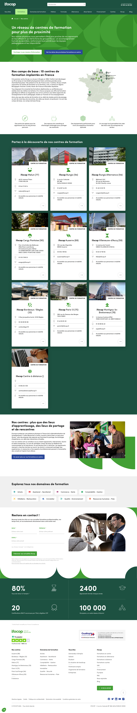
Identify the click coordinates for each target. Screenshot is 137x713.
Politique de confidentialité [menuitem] (36, 699)
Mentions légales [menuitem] (17, 699)
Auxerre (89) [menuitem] (16, 654)
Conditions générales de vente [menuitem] (72, 699)
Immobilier (48, 499)
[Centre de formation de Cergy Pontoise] (30, 246)
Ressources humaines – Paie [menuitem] (49, 674)
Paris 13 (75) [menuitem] (16, 668)
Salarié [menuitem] (71, 656)
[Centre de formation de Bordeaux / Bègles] (30, 314)
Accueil (15, 18)
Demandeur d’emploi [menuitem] (76, 654)
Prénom (47, 528)
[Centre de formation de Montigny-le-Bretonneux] (107, 314)
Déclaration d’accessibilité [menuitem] (53, 699)
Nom (19, 528)
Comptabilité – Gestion (91, 492)
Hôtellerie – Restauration (25, 499)
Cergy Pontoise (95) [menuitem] (18, 659)
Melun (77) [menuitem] (15, 662)
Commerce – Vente (66, 492)
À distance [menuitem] (15, 678)
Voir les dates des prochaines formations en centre (63, 52)
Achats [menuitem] (42, 654)
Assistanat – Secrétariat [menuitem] (48, 656)
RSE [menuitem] (98, 675)
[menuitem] (7, 12)
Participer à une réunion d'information (27, 52)
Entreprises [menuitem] (72, 672)
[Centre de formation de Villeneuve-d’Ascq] (107, 246)
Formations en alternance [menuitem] (105, 656)
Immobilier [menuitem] (43, 668)
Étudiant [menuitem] (71, 659)
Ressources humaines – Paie (102, 499)
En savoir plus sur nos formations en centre (28, 457)
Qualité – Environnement (71, 499)
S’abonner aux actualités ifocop (24, 554)
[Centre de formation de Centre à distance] (30, 378)
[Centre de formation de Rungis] (68, 179)
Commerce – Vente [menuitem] (46, 659)
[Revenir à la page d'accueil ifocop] (10, 4)
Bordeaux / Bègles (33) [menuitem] (19, 656)
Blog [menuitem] (98, 681)
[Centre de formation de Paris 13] (68, 314)
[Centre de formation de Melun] (30, 179)
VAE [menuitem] (98, 665)
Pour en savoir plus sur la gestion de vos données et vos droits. (29, 563)
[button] (4, 710)
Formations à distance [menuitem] (104, 659)
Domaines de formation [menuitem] (49, 650)
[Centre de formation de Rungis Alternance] (107, 179)
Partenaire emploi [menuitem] (75, 667)
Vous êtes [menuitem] (72, 650)
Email (19, 538)
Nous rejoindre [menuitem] (102, 678)
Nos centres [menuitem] (16, 650)
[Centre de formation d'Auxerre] (68, 246)
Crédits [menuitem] (25, 699)
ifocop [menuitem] (99, 650)
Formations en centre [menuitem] (104, 654)
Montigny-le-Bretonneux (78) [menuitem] (21, 665)
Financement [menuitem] (101, 669)
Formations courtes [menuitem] (103, 662)
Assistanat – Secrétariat (40, 492)
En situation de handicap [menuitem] (77, 662)
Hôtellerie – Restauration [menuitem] (48, 665)
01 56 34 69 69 (126, 5)
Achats (18, 492)
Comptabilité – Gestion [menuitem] (48, 662)
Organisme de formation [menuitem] (77, 669)
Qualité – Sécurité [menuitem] (46, 671)
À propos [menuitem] (100, 672)
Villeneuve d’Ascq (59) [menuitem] (19, 674)
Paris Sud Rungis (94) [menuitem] (19, 671)
